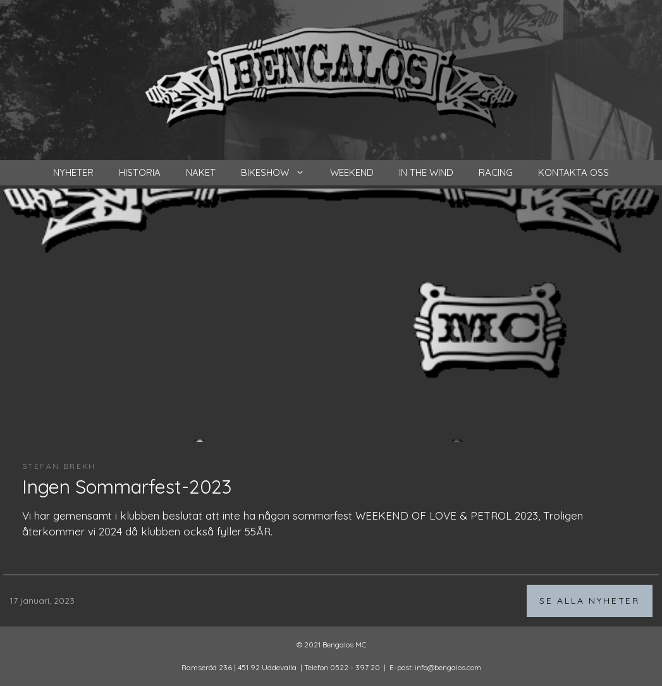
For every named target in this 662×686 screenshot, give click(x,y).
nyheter (73, 172)
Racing (496, 172)
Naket (201, 172)
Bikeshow (279, 172)
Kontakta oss (573, 172)
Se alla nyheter (589, 600)
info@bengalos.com (448, 667)
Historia (140, 172)
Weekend (352, 172)
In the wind (426, 172)
